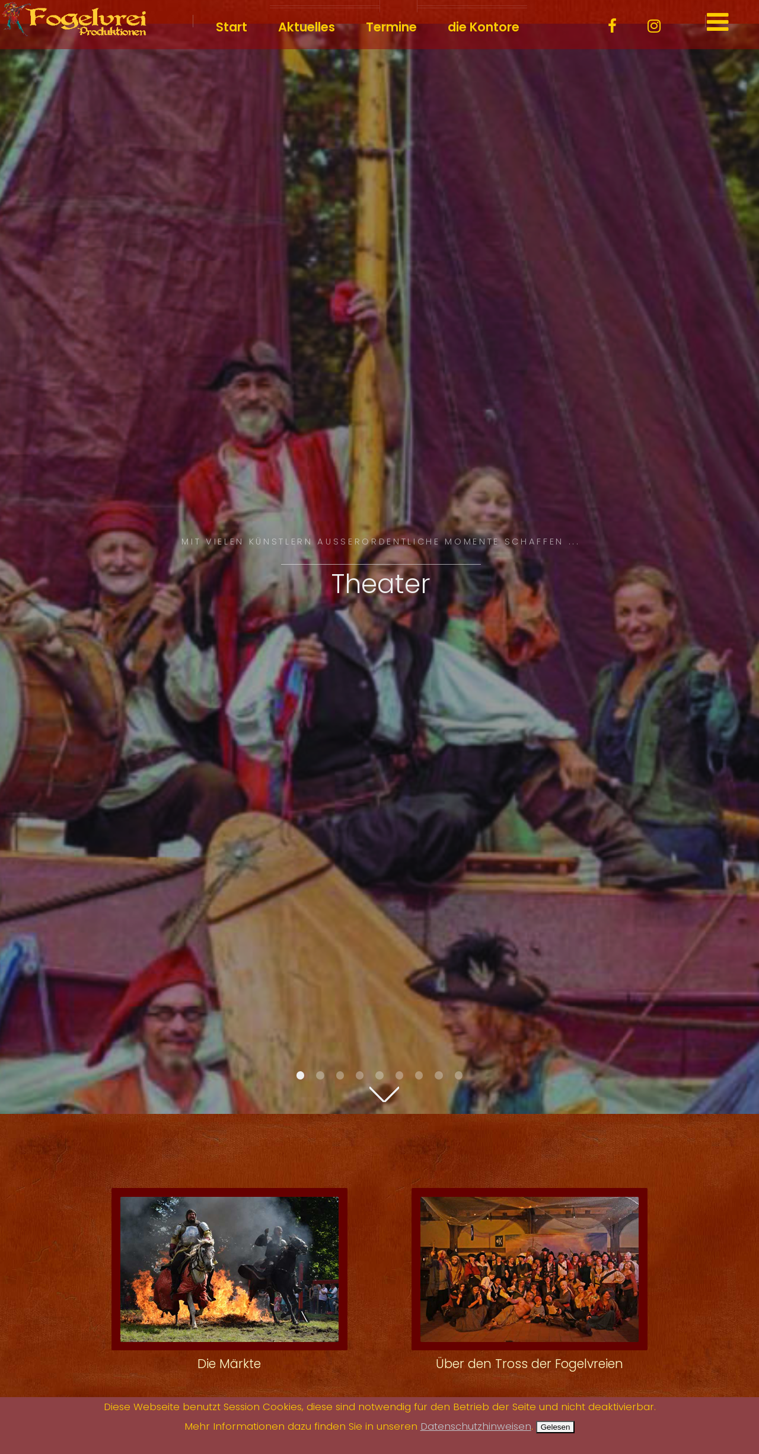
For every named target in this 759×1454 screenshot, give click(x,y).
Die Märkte (229, 1363)
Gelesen (555, 1427)
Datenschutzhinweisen (475, 1426)
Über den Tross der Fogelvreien (529, 1363)
